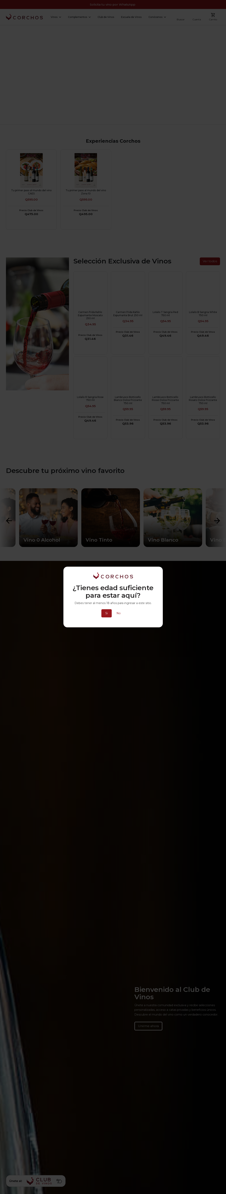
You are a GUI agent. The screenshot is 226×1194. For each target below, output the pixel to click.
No (118, 613)
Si (106, 613)
